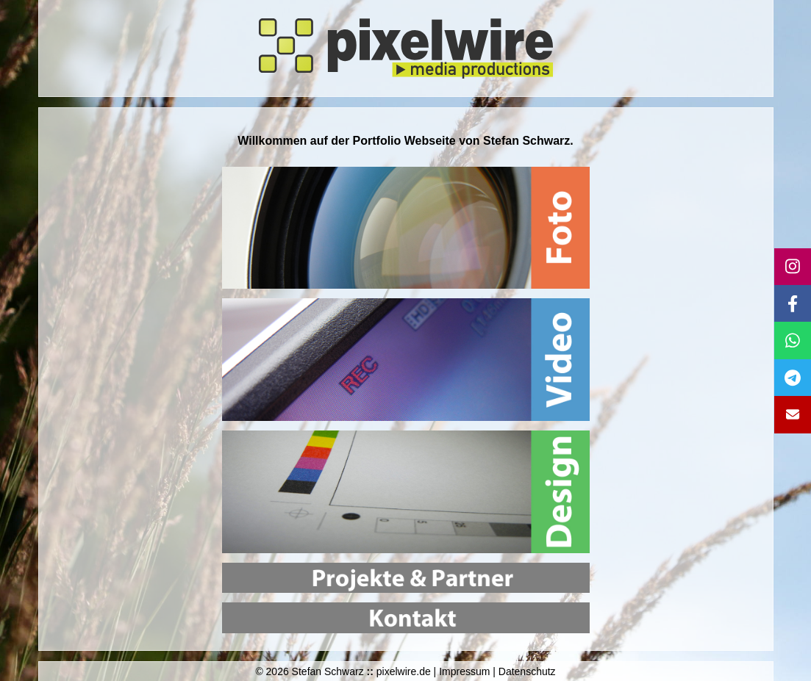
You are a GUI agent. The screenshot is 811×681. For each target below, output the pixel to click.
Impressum (464, 671)
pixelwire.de (403, 671)
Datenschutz (527, 671)
